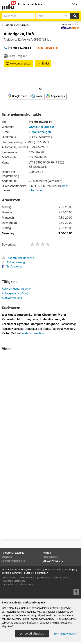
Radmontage (68, 324)
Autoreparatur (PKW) (15, 293)
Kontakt (38, 569)
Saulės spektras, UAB (21, 569)
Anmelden (42, 573)
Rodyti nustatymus (64, 633)
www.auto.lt (45, 577)
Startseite (7, 557)
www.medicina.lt (27, 577)
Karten (47, 553)
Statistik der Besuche (18, 258)
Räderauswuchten (62, 329)
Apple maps (55, 96)
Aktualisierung (13, 262)
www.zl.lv (33, 584)
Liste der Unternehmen (15, 25)
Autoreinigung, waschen (17, 288)
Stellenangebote (53, 561)
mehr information (33, 333)
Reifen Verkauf (11, 333)
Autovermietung (12, 298)
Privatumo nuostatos (55, 569)
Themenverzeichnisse (13, 561)
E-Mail (43, 63)
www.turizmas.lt (61, 577)
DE (75, 4)
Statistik (30, 573)
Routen (54, 557)
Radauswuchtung (13, 329)
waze (37, 96)
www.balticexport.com (14, 581)
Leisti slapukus (31, 633)
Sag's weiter (12, 266)
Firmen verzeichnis (30, 4)
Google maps (17, 96)
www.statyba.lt (9, 577)
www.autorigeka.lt (18, 63)
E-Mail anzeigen (40, 132)
